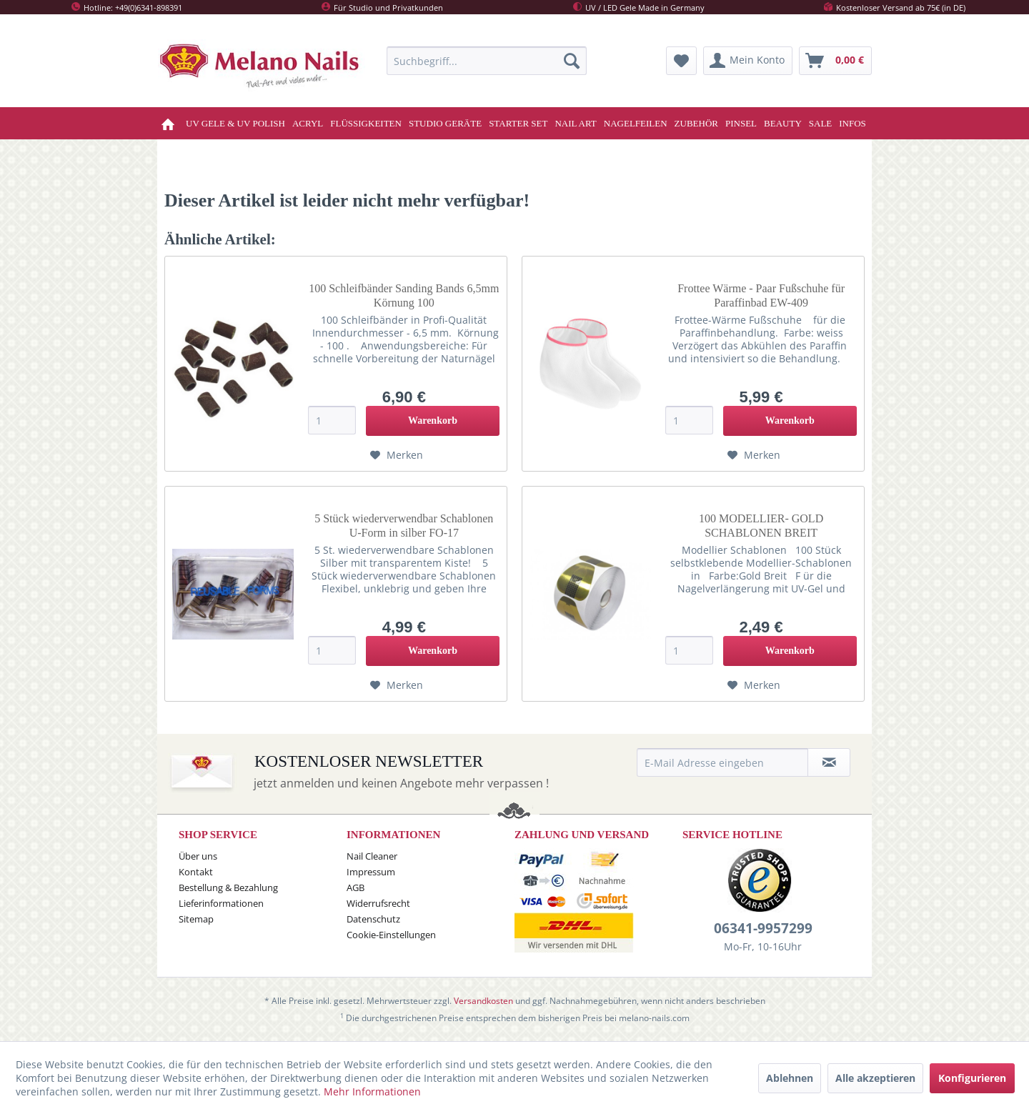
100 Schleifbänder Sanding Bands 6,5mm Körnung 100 (404, 295)
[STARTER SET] (518, 123)
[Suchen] (572, 60)
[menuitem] (487, 60)
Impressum (371, 871)
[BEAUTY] (782, 123)
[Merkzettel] (681, 60)
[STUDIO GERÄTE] (445, 123)
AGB (355, 887)
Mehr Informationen (372, 1091)
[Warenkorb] (835, 60)
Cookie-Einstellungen (391, 934)
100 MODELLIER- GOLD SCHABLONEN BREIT (761, 525)
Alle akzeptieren (875, 1078)
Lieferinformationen (221, 903)
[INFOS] (852, 123)
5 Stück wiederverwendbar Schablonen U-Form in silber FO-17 (403, 525)
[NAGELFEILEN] (635, 123)
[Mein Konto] (747, 60)
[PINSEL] (741, 123)
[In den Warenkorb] (432, 421)
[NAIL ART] (575, 123)
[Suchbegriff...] (487, 60)
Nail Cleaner (372, 856)
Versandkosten (483, 1001)
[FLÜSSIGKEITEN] (366, 123)
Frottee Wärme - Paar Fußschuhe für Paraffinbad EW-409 (761, 295)
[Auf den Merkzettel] (396, 455)
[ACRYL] (308, 123)
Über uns (198, 856)
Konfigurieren (972, 1078)
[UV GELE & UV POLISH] (235, 123)
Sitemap (196, 918)
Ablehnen (789, 1078)
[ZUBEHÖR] (696, 123)
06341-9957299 (763, 928)
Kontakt (196, 871)
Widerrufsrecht (378, 903)
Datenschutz (373, 918)
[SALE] (820, 123)
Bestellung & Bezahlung (228, 887)
